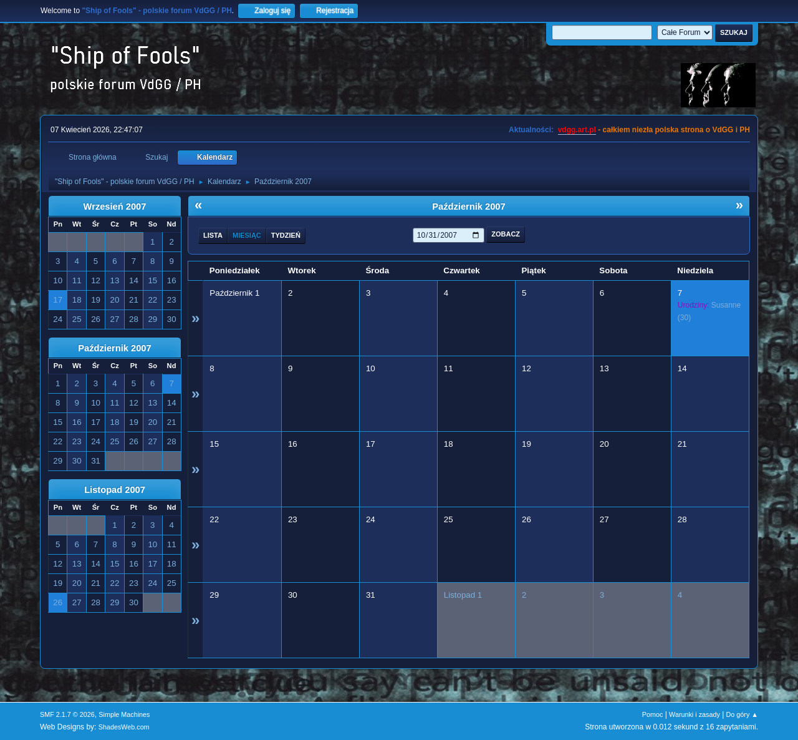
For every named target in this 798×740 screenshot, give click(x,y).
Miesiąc (247, 235)
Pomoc (652, 714)
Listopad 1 (463, 595)
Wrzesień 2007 (115, 207)
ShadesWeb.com (124, 727)
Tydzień (285, 235)
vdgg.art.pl (577, 129)
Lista (213, 235)
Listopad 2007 (114, 490)
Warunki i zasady (694, 714)
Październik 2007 (114, 348)
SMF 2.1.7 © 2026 (67, 714)
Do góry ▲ (742, 714)
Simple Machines (124, 714)
